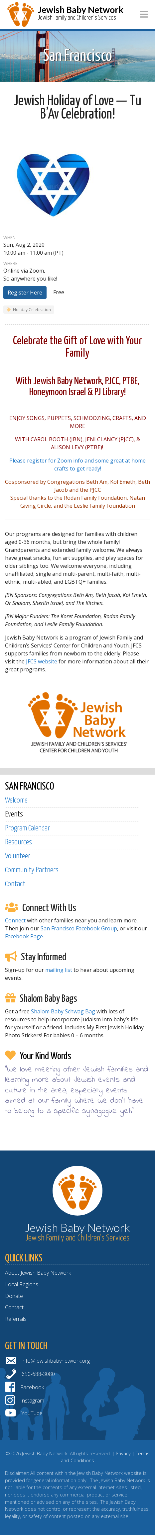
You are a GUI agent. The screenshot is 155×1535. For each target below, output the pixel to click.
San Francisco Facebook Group (79, 928)
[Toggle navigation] (144, 14)
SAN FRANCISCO (29, 787)
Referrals (16, 1318)
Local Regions (21, 1284)
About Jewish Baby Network (38, 1272)
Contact (15, 884)
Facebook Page (24, 936)
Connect (15, 920)
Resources (18, 842)
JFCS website (41, 661)
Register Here (25, 292)
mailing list (58, 970)
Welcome (16, 800)
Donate (14, 1296)
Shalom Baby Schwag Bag (63, 1011)
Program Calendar (27, 828)
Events (14, 814)
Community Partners (32, 870)
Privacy (123, 1453)
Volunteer (17, 856)
